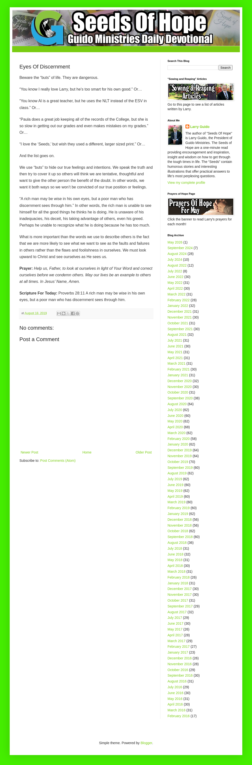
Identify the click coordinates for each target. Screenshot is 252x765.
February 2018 (179, 577)
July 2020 (175, 410)
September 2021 (180, 329)
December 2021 (180, 311)
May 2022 (175, 283)
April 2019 (175, 496)
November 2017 (180, 595)
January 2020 (178, 444)
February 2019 (179, 508)
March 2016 (176, 710)
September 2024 (180, 248)
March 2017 (176, 641)
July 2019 (175, 479)
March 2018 (176, 571)
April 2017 (175, 635)
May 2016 (175, 699)
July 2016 (175, 687)
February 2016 (179, 716)
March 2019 (176, 502)
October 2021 (178, 323)
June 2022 (175, 277)
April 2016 (175, 704)
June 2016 (175, 693)
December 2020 (180, 381)
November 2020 (180, 387)
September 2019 (180, 468)
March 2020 (176, 433)
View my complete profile (186, 183)
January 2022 (178, 306)
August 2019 (177, 473)
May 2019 (175, 491)
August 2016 (177, 681)
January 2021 (178, 375)
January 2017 (178, 652)
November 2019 (180, 456)
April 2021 (175, 358)
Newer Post (29, 452)
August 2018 (177, 543)
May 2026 (175, 242)
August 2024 (177, 254)
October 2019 (178, 462)
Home (86, 452)
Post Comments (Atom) (58, 460)
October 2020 (178, 392)
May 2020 (175, 421)
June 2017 (175, 623)
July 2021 (175, 340)
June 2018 (175, 554)
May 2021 (175, 352)
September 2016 (180, 675)
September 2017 (180, 606)
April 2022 (175, 288)
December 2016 (180, 658)
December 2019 (180, 450)
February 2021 (179, 369)
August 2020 (177, 404)
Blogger (146, 743)
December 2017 (180, 589)
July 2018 (175, 548)
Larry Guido (200, 127)
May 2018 (175, 560)
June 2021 (175, 346)
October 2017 (178, 600)
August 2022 (177, 265)
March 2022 (176, 294)
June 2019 (175, 485)
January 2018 (178, 583)
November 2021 (180, 317)
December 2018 (180, 519)
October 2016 (178, 670)
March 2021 (176, 363)
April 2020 (175, 427)
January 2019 (178, 514)
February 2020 (179, 439)
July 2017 (175, 618)
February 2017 (179, 646)
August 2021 (177, 334)
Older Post (144, 452)
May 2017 (175, 629)
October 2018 (178, 531)
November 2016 (180, 664)
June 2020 (175, 416)
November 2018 (180, 525)
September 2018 (180, 537)
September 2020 (180, 398)
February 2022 (179, 300)
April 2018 (175, 566)
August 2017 (177, 612)
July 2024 (175, 259)
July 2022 (175, 271)
